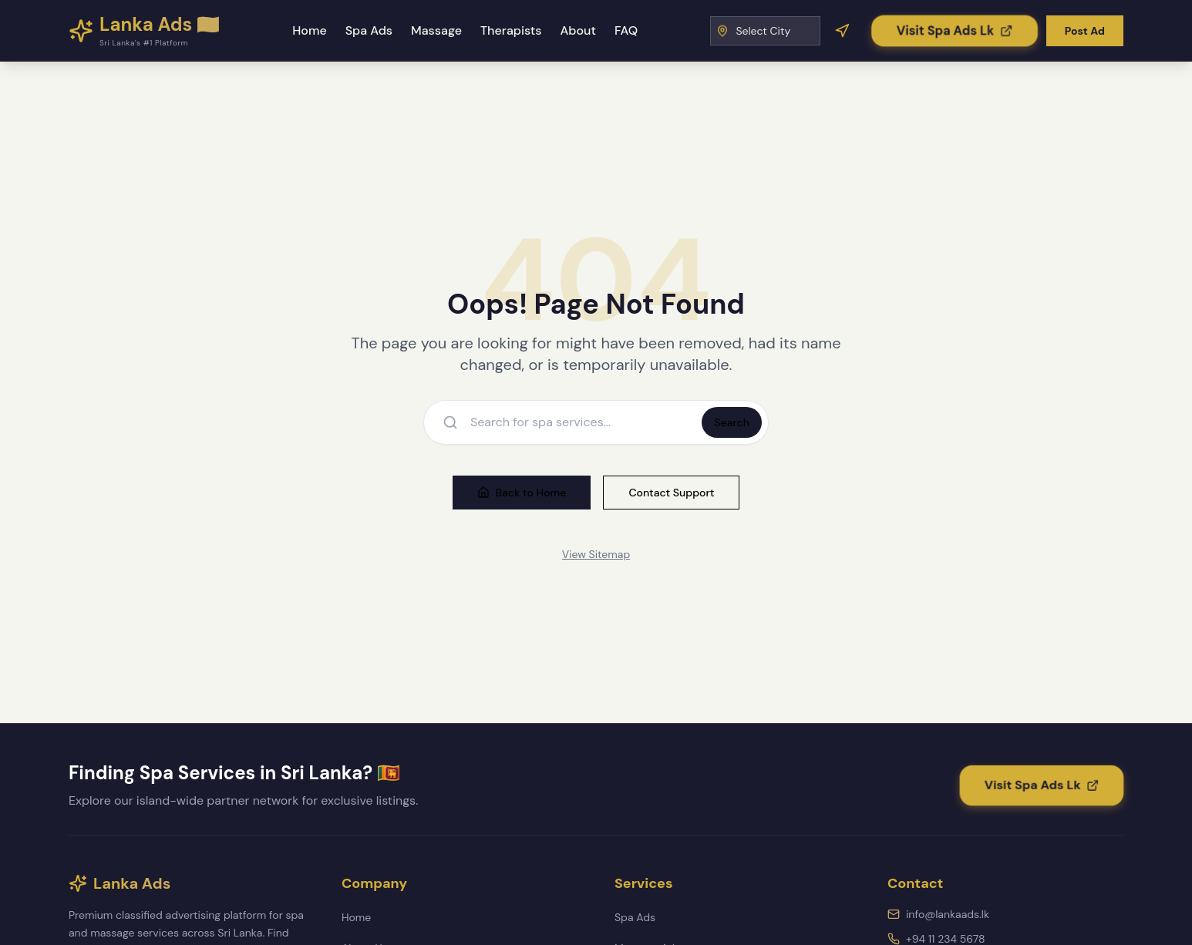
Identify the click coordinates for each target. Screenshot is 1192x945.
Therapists (511, 30)
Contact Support (671, 492)
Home (309, 30)
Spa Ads (368, 30)
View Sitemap (596, 554)
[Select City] (765, 30)
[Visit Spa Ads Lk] (955, 30)
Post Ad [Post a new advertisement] (1085, 31)
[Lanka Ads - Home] (144, 30)
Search (731, 422)
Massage (436, 30)
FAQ (626, 30)
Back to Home (522, 492)
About (577, 30)
